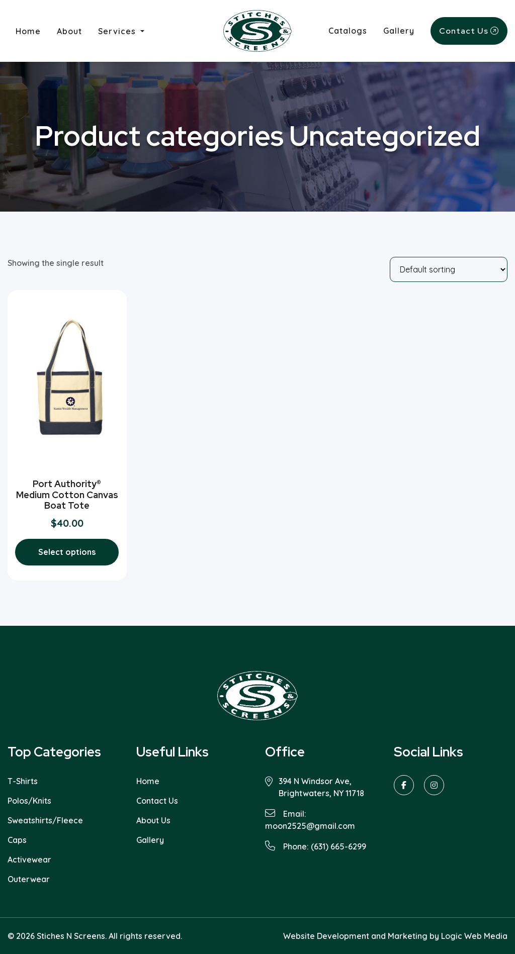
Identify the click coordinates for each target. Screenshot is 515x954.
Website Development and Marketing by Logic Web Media (395, 936)
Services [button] (118, 31)
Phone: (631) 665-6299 (315, 846)
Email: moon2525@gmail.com (310, 819)
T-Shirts (23, 781)
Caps (17, 840)
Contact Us (469, 31)
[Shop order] (448, 269)
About (69, 31)
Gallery (398, 31)
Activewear (29, 859)
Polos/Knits (29, 801)
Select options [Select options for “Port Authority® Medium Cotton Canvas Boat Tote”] (67, 552)
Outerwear (29, 879)
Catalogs (347, 31)
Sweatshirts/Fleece (45, 820)
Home (32, 30)
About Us (153, 820)
